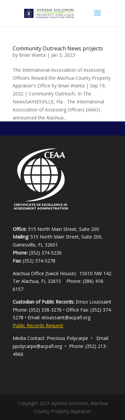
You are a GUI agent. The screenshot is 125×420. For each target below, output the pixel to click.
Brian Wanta (32, 55)
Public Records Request (38, 325)
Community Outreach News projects (58, 48)
